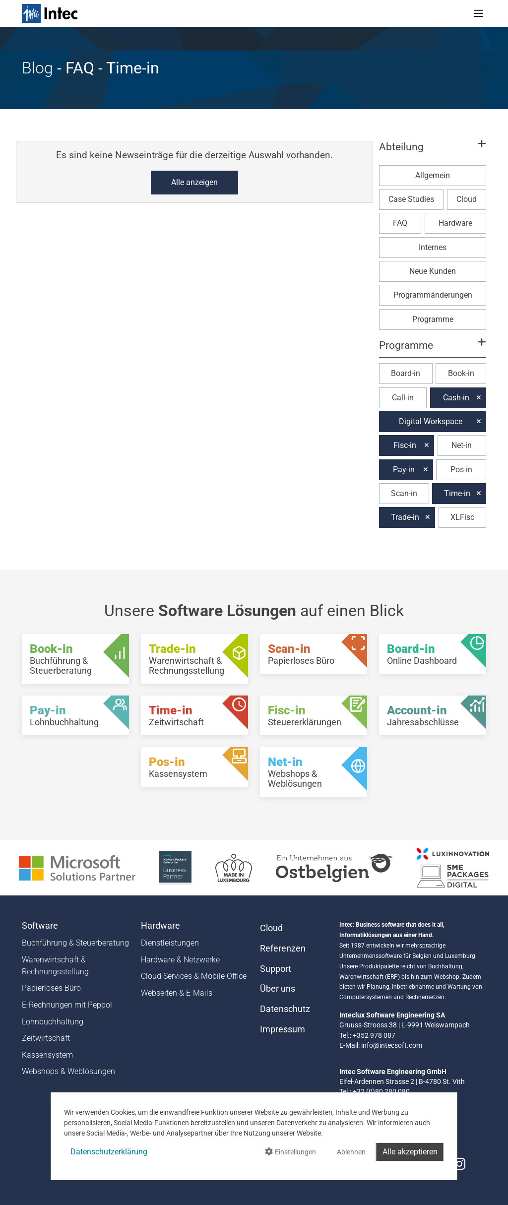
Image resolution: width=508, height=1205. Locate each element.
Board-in (405, 373)
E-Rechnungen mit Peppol (67, 1005)
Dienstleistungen (170, 943)
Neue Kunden (432, 271)
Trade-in (405, 517)
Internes (432, 247)
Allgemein (432, 175)
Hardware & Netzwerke (180, 959)
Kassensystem (47, 1055)
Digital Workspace (430, 421)
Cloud (466, 199)
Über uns (277, 989)
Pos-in (461, 469)
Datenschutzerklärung (108, 1151)
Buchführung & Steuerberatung (75, 943)
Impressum (282, 1029)
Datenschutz (285, 1009)
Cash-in (456, 397)
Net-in (461, 445)
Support (275, 969)
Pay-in (404, 469)
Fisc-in (404, 445)
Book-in (461, 373)
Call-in (403, 397)
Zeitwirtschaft (46, 1038)
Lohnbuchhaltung (52, 1021)
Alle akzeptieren (410, 1151)
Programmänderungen (432, 295)
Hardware (455, 223)
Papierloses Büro (51, 988)
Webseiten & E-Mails (176, 993)
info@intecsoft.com (391, 1045)
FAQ (400, 223)
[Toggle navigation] (478, 13)
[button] (433, 151)
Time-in (457, 493)
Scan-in (404, 493)
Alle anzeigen (194, 182)
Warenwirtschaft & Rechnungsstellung (55, 965)
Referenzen (283, 948)
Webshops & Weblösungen (68, 1071)
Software (40, 926)
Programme (432, 319)
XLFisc (462, 517)
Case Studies (411, 199)
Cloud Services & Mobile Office (194, 976)
